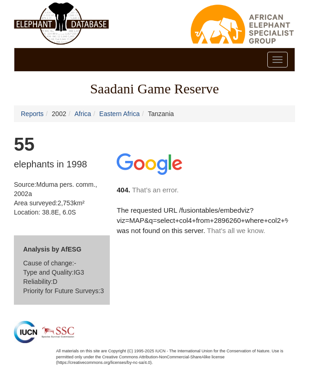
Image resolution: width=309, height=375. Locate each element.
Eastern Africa (119, 113)
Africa (83, 113)
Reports (32, 113)
